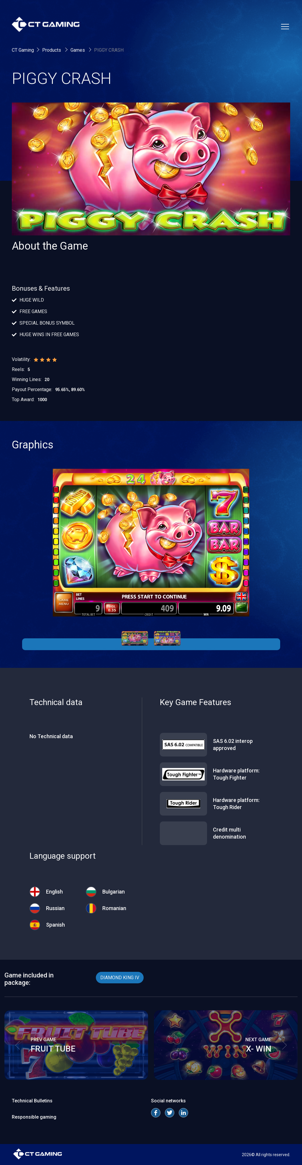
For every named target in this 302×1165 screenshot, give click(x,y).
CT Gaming (23, 50)
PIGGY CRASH (109, 50)
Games (78, 50)
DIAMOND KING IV (119, 977)
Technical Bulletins (32, 1101)
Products (52, 50)
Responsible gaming (34, 1117)
